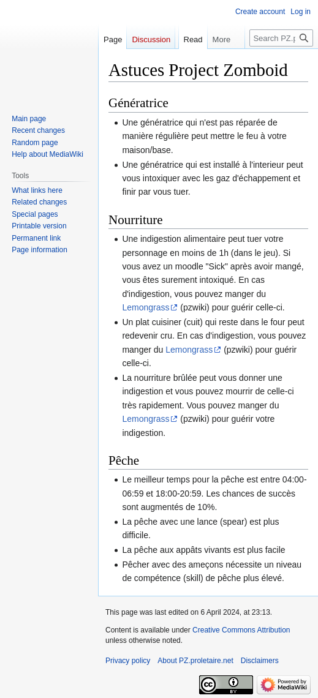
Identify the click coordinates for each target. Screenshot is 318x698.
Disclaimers (260, 660)
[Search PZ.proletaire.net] (281, 38)
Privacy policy (127, 660)
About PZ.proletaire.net (195, 660)
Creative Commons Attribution (241, 630)
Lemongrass (145, 307)
